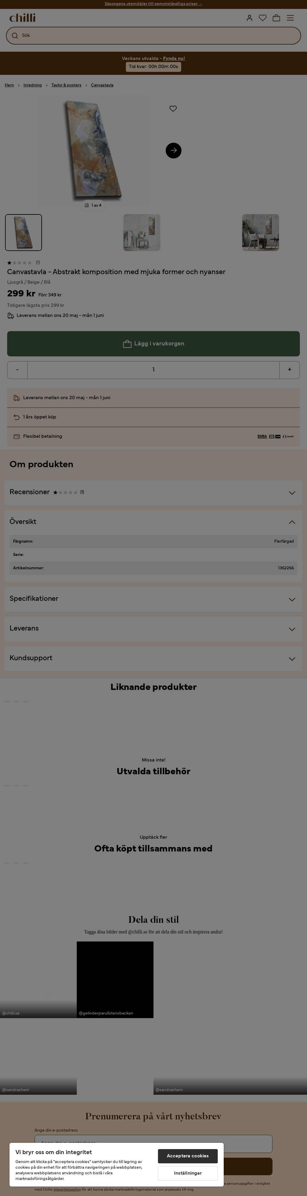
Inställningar (188, 1173)
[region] (117, 1164)
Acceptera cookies (188, 1156)
